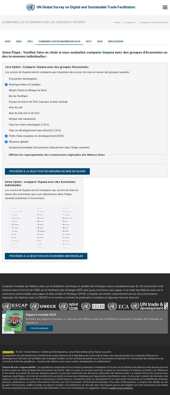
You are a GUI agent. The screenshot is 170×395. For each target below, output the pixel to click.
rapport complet (54, 384)
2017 (88, 41)
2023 (19, 41)
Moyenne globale (18, 141)
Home (117, 22)
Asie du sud (15, 107)
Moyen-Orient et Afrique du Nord (28, 90)
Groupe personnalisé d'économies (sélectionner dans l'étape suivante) (49, 147)
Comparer (130, 22)
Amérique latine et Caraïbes (25, 84)
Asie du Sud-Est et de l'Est (24, 113)
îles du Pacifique (18, 96)
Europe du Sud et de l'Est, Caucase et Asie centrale (38, 101)
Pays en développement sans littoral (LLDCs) (35, 130)
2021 (30, 41)
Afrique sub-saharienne (22, 118)
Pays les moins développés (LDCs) (29, 124)
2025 (7, 41)
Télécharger (39, 328)
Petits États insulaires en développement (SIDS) (36, 136)
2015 (100, 41)
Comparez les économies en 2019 (59, 41)
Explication (115, 41)
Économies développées (23, 78)
